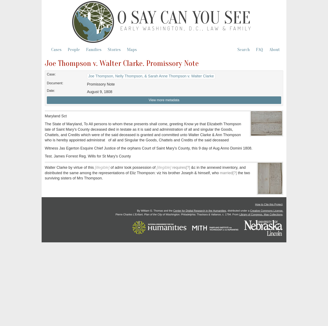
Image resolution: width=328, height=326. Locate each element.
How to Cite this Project (269, 204)
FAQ (259, 49)
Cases (56, 49)
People (74, 49)
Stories (114, 49)
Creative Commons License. (266, 210)
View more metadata (164, 100)
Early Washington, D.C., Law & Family (186, 28)
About (274, 49)
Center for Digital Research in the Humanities (199, 210)
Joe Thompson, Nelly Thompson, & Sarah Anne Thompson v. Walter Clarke (151, 76)
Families (93, 49)
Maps (132, 49)
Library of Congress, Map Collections (261, 214)
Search (243, 49)
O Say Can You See (184, 18)
